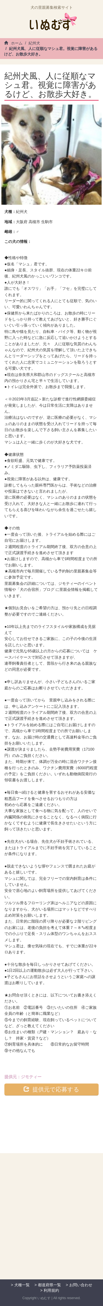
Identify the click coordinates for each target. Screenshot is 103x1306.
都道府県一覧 (49, 1285)
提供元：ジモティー (22, 1076)
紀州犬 (34, 43)
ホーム (13, 43)
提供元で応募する (51, 1089)
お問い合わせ (80, 1285)
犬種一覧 (22, 1285)
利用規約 (51, 1290)
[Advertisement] (51, 1221)
